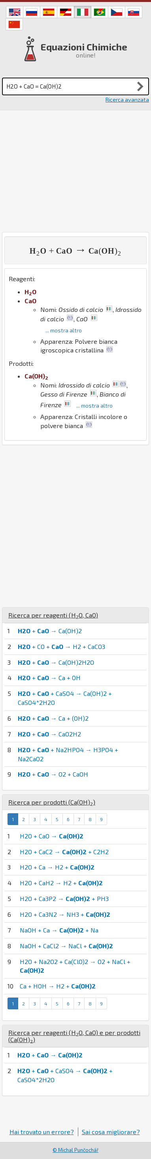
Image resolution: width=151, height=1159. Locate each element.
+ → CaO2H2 (49, 734)
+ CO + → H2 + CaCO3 (61, 646)
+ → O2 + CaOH (53, 774)
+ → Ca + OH (49, 677)
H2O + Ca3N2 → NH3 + (65, 914)
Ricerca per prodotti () (51, 802)
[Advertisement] (75, 171)
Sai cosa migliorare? (111, 1131)
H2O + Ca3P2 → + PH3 (64, 898)
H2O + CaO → (51, 836)
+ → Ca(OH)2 (50, 630)
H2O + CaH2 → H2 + (61, 882)
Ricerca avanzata (127, 99)
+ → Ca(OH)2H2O (56, 662)
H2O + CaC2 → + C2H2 (64, 851)
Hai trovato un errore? (41, 1131)
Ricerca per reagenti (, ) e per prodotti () (74, 1036)
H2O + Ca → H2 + (57, 867)
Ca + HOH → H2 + (58, 986)
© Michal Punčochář (75, 1150)
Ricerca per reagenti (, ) (53, 615)
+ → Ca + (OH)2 (53, 718)
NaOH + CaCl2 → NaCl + (66, 945)
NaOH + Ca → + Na (59, 930)
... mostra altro (63, 330)
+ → (50, 1055)
